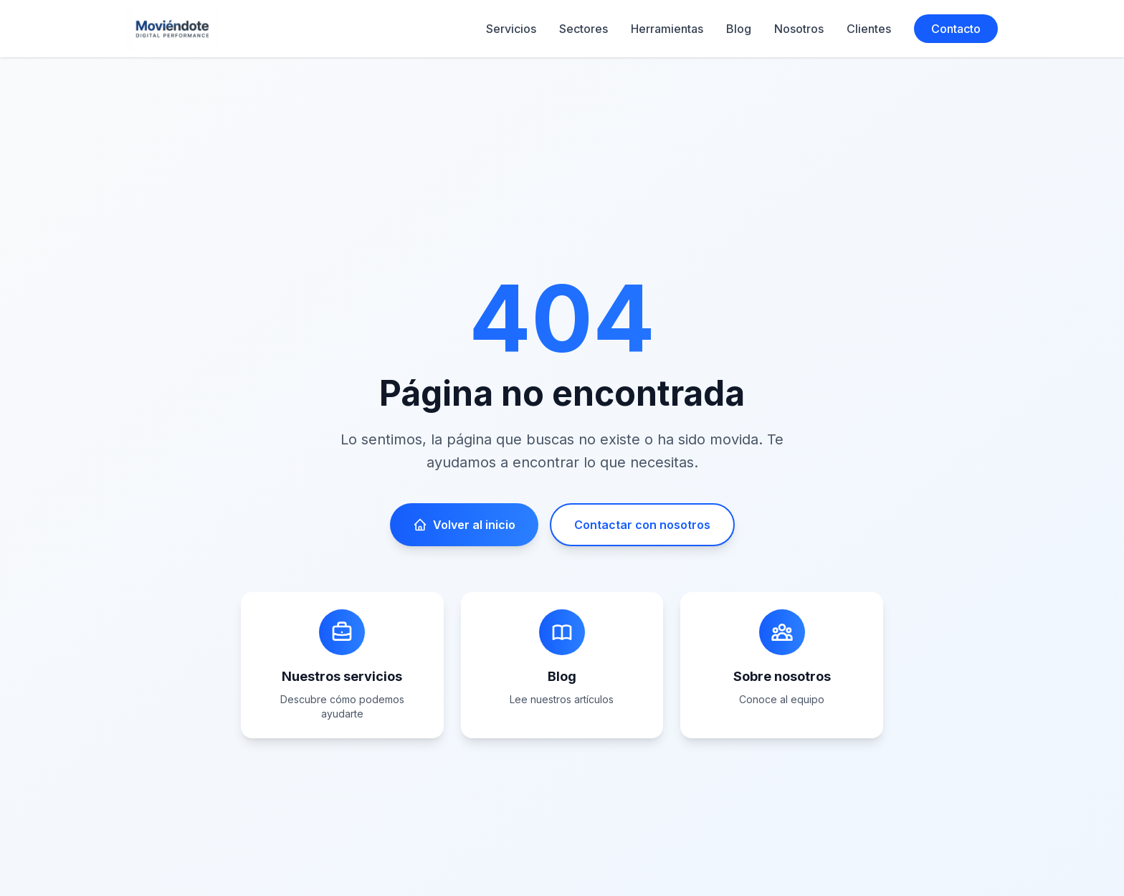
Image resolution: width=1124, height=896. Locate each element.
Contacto (956, 29)
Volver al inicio (464, 525)
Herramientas (667, 29)
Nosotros (799, 29)
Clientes (869, 29)
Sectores (583, 29)
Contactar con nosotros (642, 525)
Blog (738, 29)
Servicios (511, 29)
